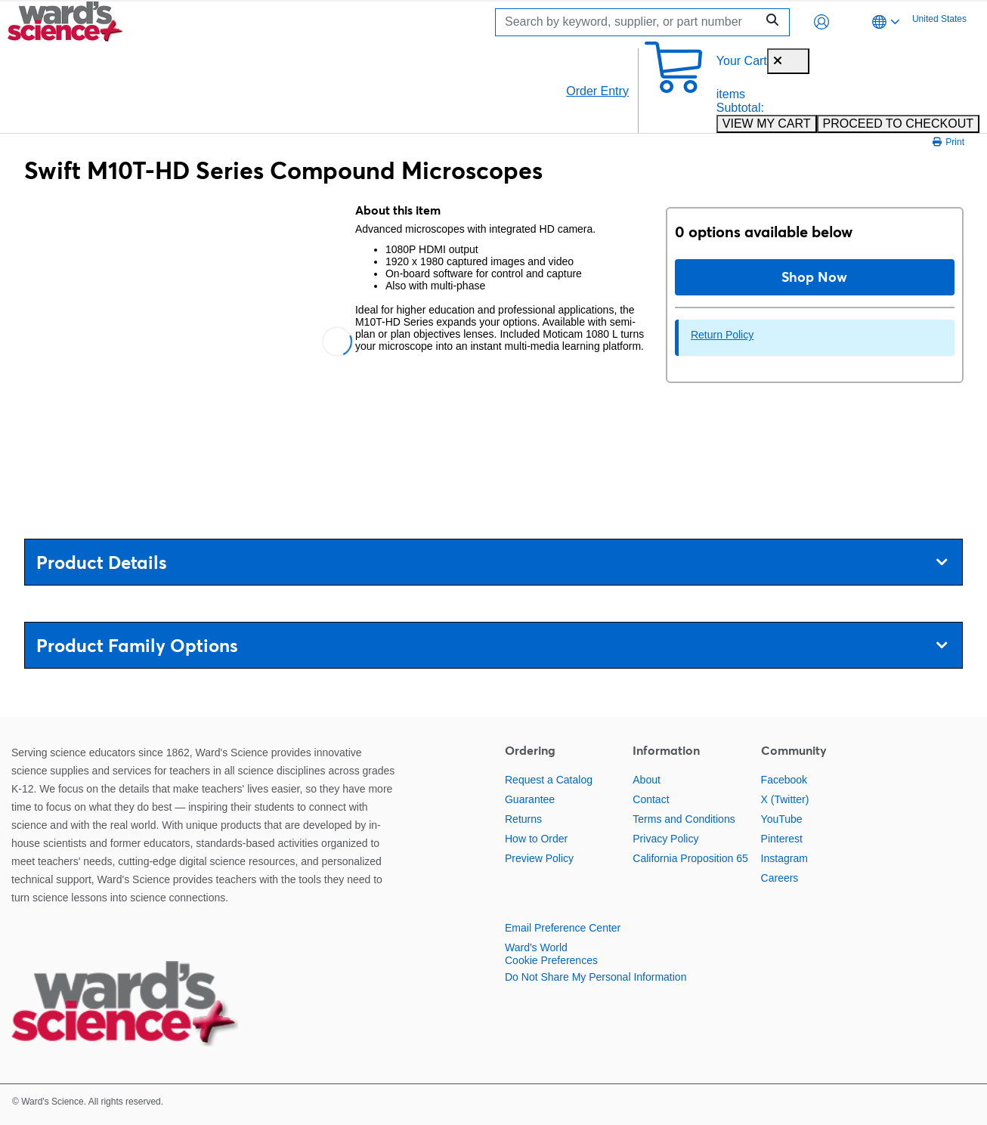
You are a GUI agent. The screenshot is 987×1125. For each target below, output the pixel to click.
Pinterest (782, 839)
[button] (821, 21)
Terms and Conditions (684, 819)
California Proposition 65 (690, 858)
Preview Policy (539, 858)
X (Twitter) (785, 799)
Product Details (491, 562)
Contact (651, 799)
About (647, 780)
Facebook (784, 780)
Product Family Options (491, 646)
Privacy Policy (665, 839)
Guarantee (530, 799)
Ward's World (536, 947)
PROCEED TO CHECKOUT (898, 123)
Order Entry (597, 91)
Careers (780, 878)
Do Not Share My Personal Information (595, 977)
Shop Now (814, 277)
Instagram (784, 858)
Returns (523, 819)
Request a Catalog (549, 780)
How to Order (536, 839)
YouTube (782, 819)
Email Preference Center (562, 928)
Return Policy (722, 335)
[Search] (629, 22)
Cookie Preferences (551, 960)
